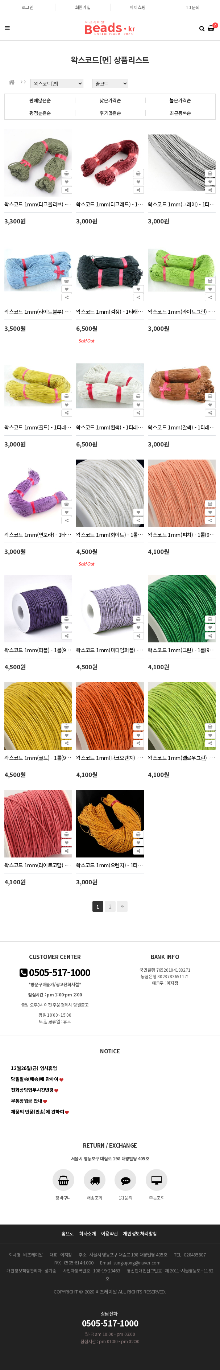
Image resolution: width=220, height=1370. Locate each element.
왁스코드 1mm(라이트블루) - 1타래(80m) (38, 311)
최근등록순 (180, 113)
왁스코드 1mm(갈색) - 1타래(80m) (181, 427)
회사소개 (87, 1233)
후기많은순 (110, 113)
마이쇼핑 (137, 7)
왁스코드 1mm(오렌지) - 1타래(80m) (110, 865)
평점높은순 (40, 113)
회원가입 (83, 7)
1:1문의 (193, 7)
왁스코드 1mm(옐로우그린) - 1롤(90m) (181, 757)
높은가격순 (180, 100)
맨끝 (122, 906)
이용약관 (109, 1233)
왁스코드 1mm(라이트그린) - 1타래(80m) (181, 311)
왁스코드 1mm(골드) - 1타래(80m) (38, 427)
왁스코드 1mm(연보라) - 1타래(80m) (38, 534)
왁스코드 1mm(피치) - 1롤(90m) (181, 534)
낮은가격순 (110, 100)
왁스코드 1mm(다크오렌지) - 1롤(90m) (110, 757)
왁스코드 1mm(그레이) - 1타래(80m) (181, 204)
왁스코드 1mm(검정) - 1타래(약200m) (110, 311)
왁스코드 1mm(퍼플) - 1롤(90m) (38, 650)
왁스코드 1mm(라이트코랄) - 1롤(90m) (38, 865)
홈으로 (67, 1233)
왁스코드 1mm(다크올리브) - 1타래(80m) (38, 204)
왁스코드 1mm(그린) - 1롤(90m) (181, 650)
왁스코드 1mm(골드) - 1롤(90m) (38, 757)
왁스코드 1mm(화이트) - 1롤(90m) (110, 534)
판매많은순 (40, 100)
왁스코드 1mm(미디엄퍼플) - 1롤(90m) (110, 650)
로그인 (27, 7)
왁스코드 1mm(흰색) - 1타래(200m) (110, 427)
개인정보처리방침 (140, 1233)
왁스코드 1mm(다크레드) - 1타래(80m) (110, 204)
